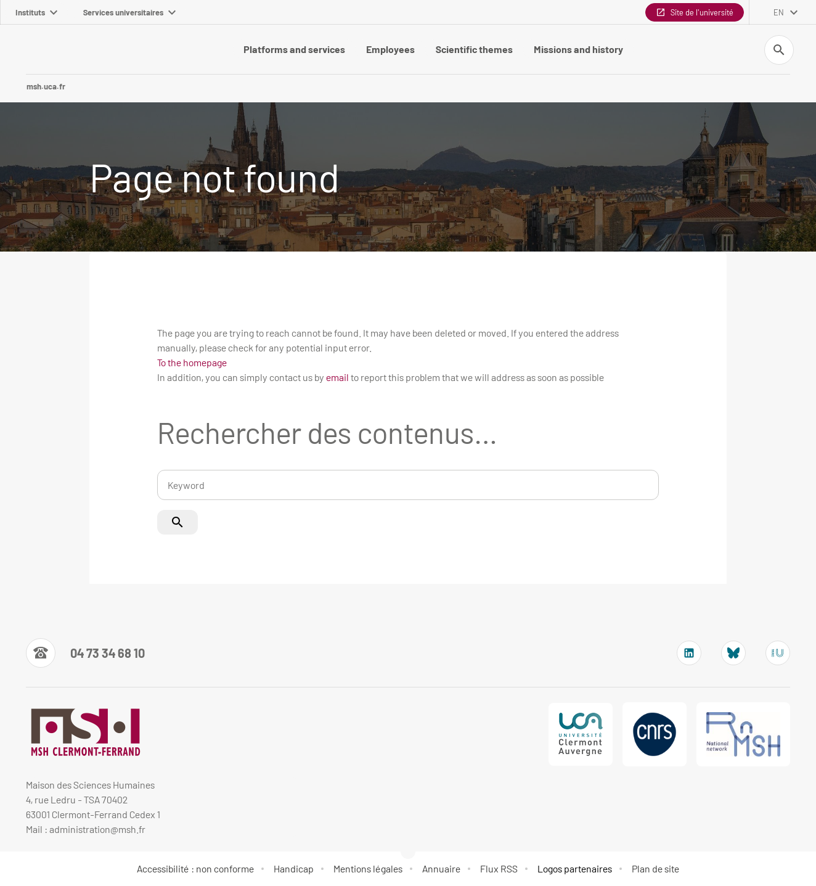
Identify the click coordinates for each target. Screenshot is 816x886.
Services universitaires (129, 12)
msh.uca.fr (46, 86)
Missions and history (578, 49)
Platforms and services (294, 49)
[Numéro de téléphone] (85, 653)
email (337, 377)
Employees (390, 49)
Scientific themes (474, 49)
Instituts (36, 12)
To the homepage (192, 362)
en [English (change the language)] (778, 12)
